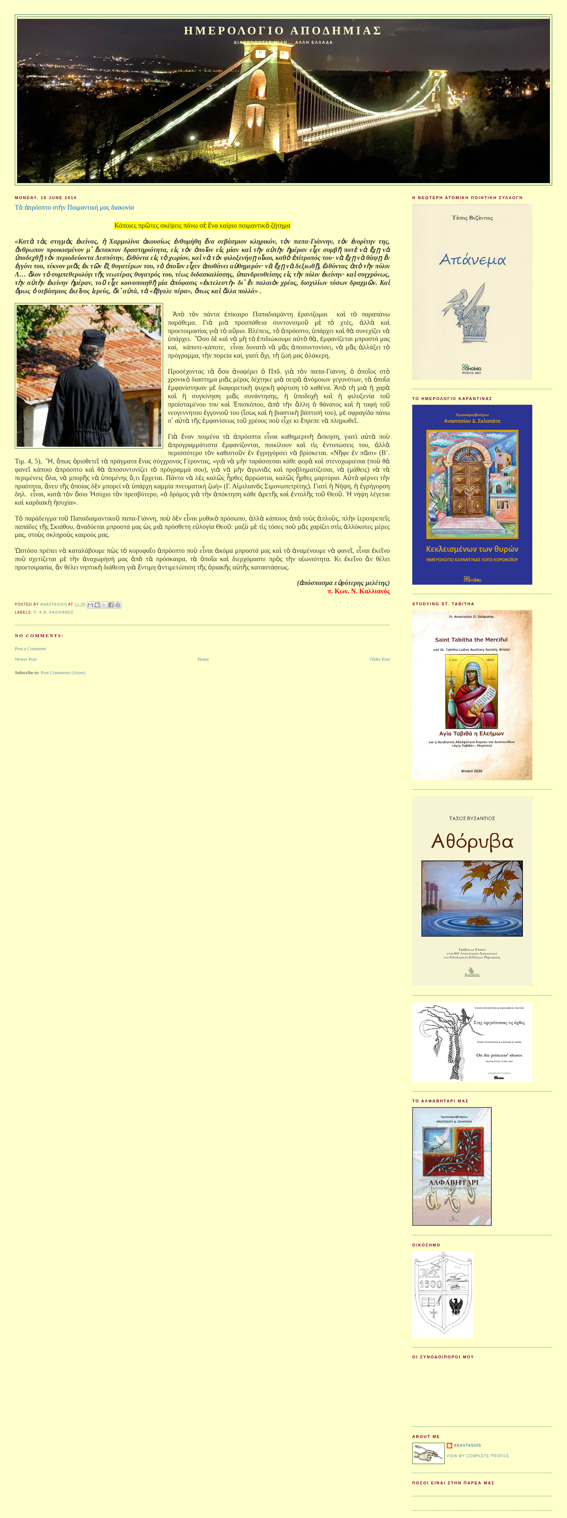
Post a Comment (30, 648)
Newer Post (26, 659)
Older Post (380, 659)
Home (203, 659)
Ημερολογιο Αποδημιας (283, 30)
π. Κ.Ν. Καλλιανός (54, 612)
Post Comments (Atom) (62, 672)
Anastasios (467, 1445)
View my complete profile (478, 1456)
